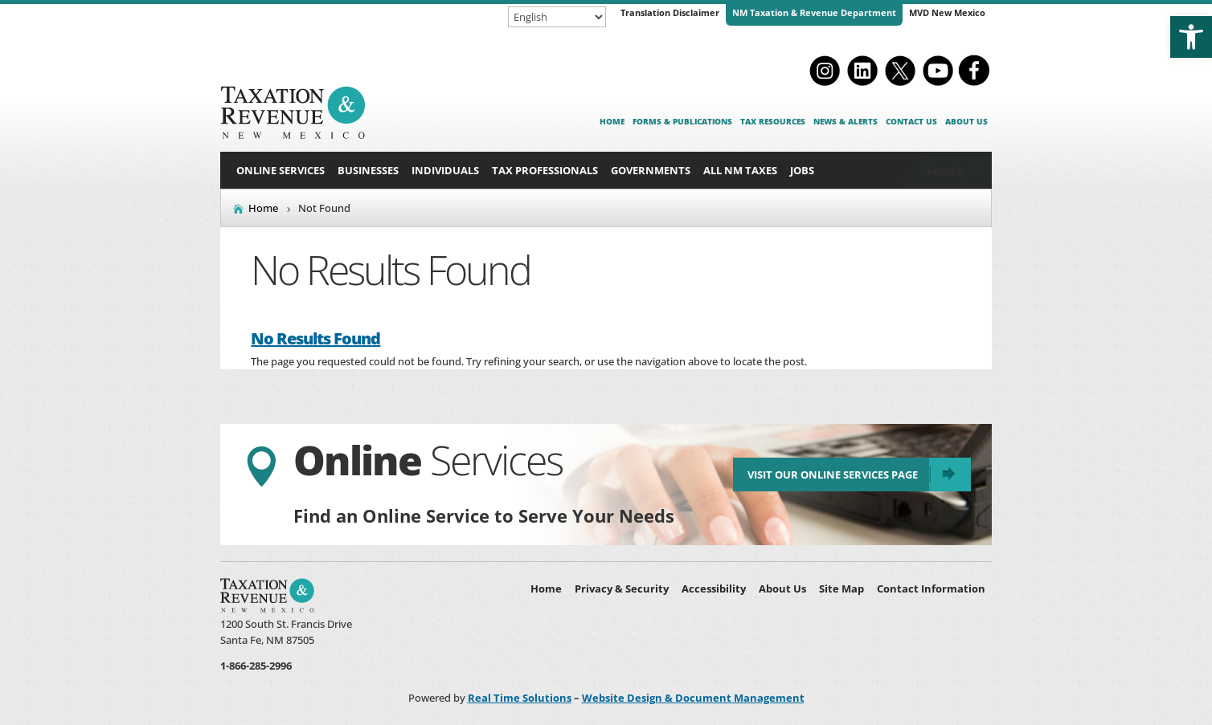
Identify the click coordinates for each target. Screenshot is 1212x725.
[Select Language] (557, 16)
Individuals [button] (445, 170)
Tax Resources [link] (772, 121)
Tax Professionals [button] (545, 170)
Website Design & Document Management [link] (693, 697)
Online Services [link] (280, 170)
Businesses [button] (368, 170)
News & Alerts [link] (845, 121)
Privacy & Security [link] (622, 588)
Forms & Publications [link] (682, 121)
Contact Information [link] (931, 588)
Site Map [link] (841, 588)
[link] (1191, 37)
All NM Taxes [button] (740, 170)
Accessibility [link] (714, 588)
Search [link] (945, 170)
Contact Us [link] (911, 121)
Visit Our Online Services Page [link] (832, 474)
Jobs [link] (802, 170)
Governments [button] (650, 170)
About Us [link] (966, 121)
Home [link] (612, 121)
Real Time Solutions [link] (519, 697)
